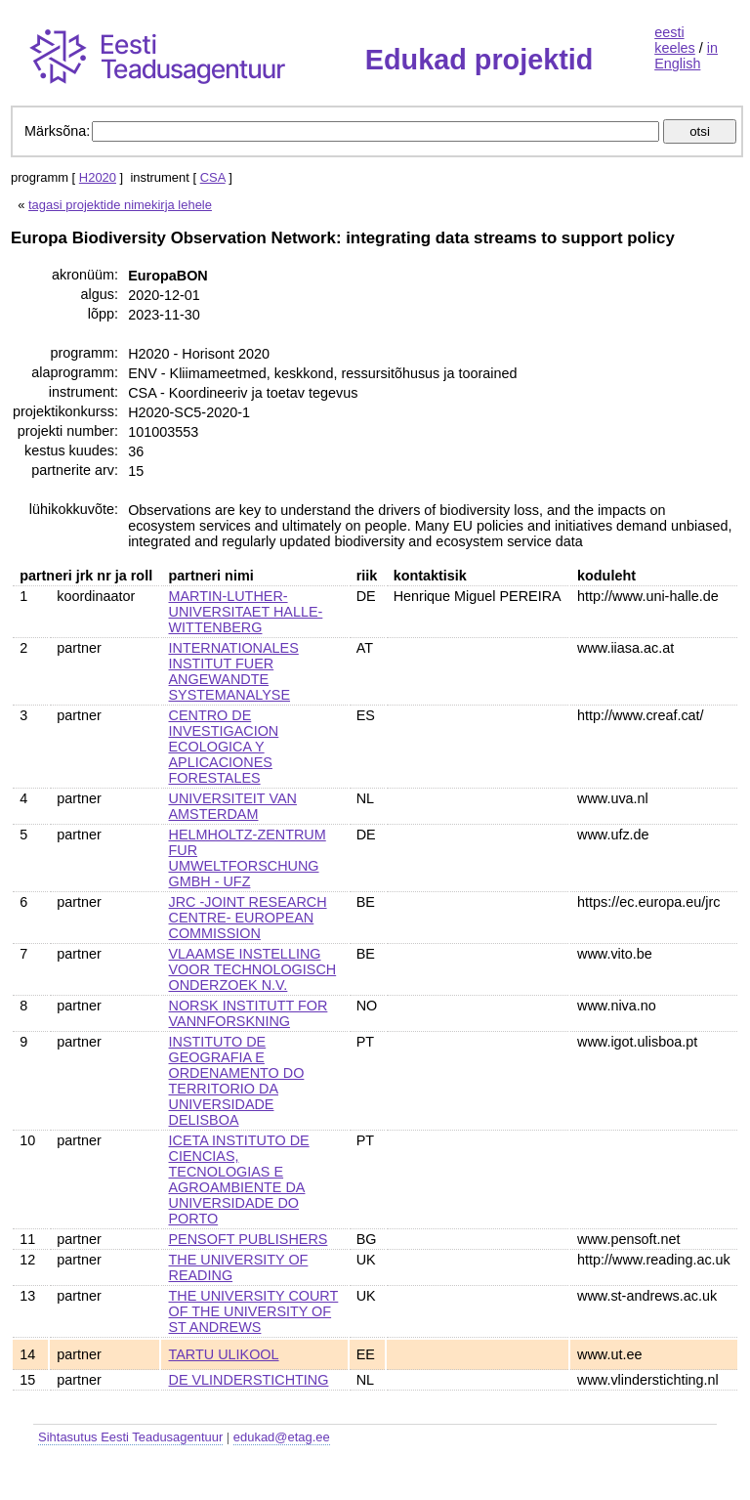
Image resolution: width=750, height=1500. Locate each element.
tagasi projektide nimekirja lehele (120, 204)
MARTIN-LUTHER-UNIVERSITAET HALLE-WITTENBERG (246, 611)
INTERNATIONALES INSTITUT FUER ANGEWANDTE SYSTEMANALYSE (234, 671)
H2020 (97, 177)
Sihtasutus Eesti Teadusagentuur (130, 1437)
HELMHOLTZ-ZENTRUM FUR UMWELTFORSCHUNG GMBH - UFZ (247, 858)
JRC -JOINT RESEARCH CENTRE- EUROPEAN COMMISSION (248, 917)
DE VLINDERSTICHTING (249, 1380)
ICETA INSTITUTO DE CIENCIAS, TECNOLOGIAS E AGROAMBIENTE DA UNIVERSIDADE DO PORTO (239, 1179)
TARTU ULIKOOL (224, 1354)
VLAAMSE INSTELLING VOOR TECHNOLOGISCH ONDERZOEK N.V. (253, 969)
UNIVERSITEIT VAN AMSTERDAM (233, 806)
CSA (213, 177)
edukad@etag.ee (281, 1437)
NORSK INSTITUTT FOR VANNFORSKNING (248, 1013)
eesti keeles (674, 40)
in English (686, 55)
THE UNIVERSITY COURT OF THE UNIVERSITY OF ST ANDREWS (254, 1311)
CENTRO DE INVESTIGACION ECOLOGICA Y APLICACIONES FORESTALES (224, 746)
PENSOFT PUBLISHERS (248, 1239)
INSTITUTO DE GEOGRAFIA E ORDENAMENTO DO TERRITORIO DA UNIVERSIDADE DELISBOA (237, 1081)
